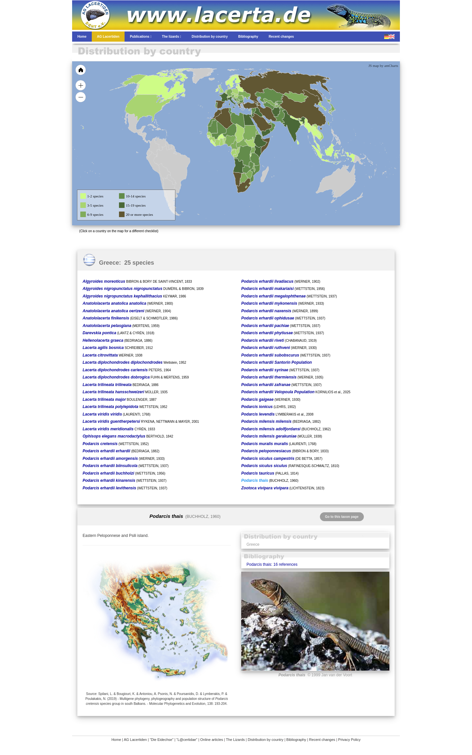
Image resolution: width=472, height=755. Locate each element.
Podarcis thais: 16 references (271, 564)
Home (116, 740)
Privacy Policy (349, 740)
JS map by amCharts (383, 66)
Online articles (211, 740)
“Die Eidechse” (161, 740)
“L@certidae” (186, 740)
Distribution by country (266, 740)
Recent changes (322, 740)
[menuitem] (269, 123)
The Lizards (235, 740)
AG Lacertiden (135, 740)
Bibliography (296, 740)
